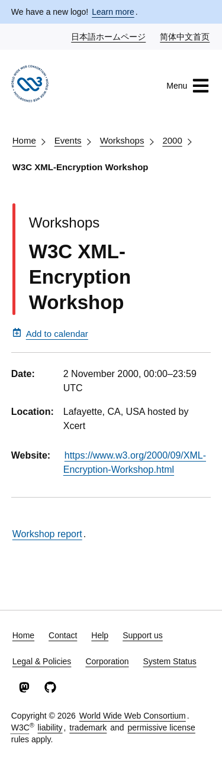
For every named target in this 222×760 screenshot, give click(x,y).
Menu (188, 86)
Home (24, 140)
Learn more (113, 12)
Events (68, 140)
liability (50, 727)
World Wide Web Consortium (132, 715)
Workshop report (47, 534)
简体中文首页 (185, 36)
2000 (172, 140)
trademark (88, 727)
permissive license (161, 727)
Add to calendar (50, 333)
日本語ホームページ (109, 36)
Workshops (122, 140)
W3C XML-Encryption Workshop (80, 167)
